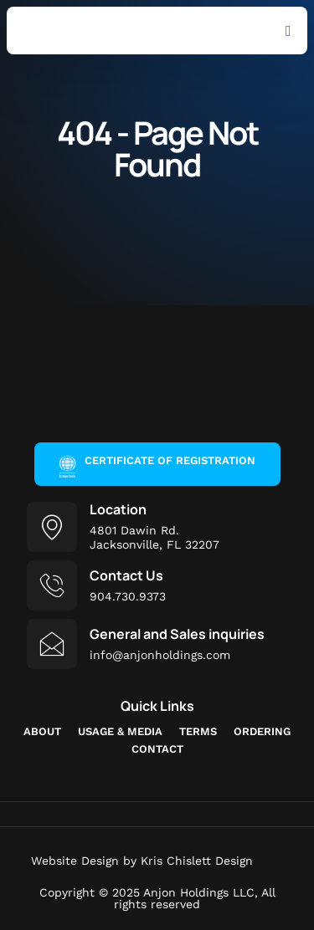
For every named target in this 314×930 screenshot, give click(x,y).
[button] (288, 30)
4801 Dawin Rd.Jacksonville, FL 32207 (154, 537)
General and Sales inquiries (177, 634)
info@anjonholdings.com (160, 655)
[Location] (52, 527)
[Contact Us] (52, 585)
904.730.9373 (128, 596)
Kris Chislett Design (197, 860)
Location (118, 509)
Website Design (75, 860)
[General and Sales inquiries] (52, 644)
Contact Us (126, 575)
